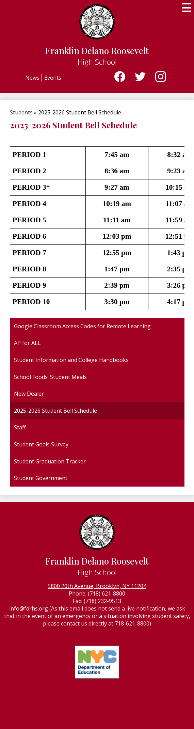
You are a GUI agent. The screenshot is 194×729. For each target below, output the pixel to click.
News (32, 77)
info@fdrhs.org (28, 608)
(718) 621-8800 (106, 593)
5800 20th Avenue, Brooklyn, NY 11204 (97, 586)
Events (52, 77)
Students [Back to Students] (21, 112)
